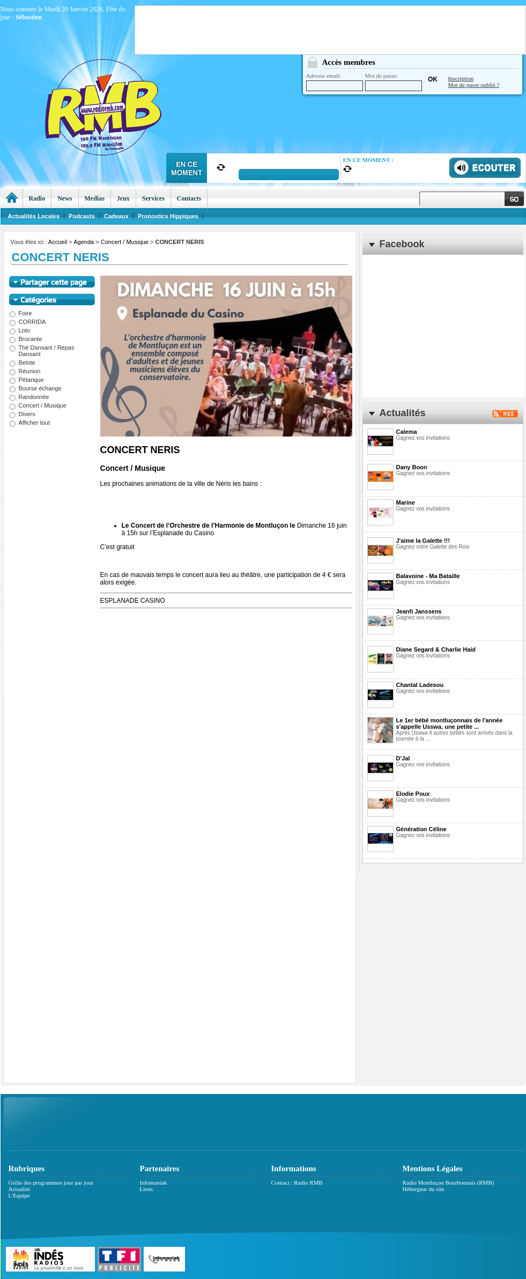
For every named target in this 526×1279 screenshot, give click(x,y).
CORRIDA (27, 322)
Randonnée (29, 397)
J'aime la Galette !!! (423, 540)
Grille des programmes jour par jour (51, 1182)
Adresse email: (334, 81)
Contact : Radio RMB (297, 1182)
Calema (406, 431)
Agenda (83, 242)
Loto (19, 330)
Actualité (19, 1189)
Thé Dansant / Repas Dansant (42, 350)
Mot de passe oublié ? (474, 85)
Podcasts (82, 216)
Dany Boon (411, 467)
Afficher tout (29, 422)
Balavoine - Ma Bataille (428, 576)
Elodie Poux (413, 793)
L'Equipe (19, 1195)
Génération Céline (421, 829)
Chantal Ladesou (420, 685)
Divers (22, 414)
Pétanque (26, 379)
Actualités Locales (34, 216)
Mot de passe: (393, 81)
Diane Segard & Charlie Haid (436, 649)
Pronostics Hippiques (168, 216)
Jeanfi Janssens (419, 611)
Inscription (461, 78)
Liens (146, 1189)
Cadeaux (116, 216)
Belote (22, 362)
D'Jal (403, 758)
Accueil (57, 242)
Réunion (25, 371)
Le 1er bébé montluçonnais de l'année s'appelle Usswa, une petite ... (449, 723)
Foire (20, 313)
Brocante (25, 339)
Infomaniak (153, 1182)
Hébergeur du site (423, 1189)
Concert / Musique (125, 242)
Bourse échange (35, 388)
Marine (405, 502)
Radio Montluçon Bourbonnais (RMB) (448, 1182)
